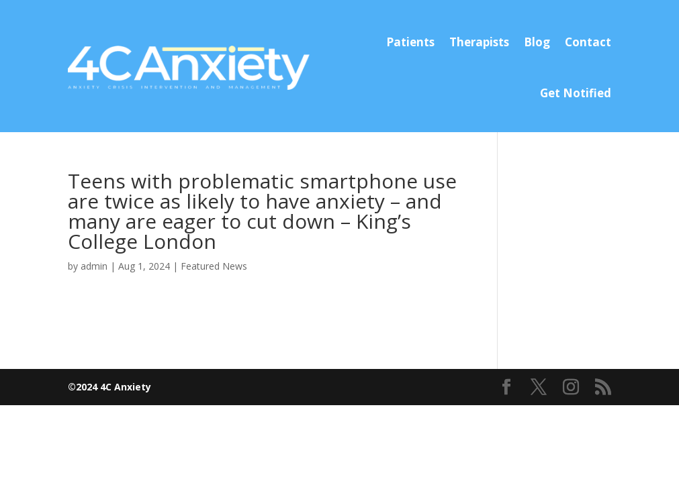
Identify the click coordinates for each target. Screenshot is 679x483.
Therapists (479, 42)
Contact (588, 42)
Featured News (214, 266)
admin (94, 266)
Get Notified (575, 93)
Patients (410, 42)
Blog (537, 42)
